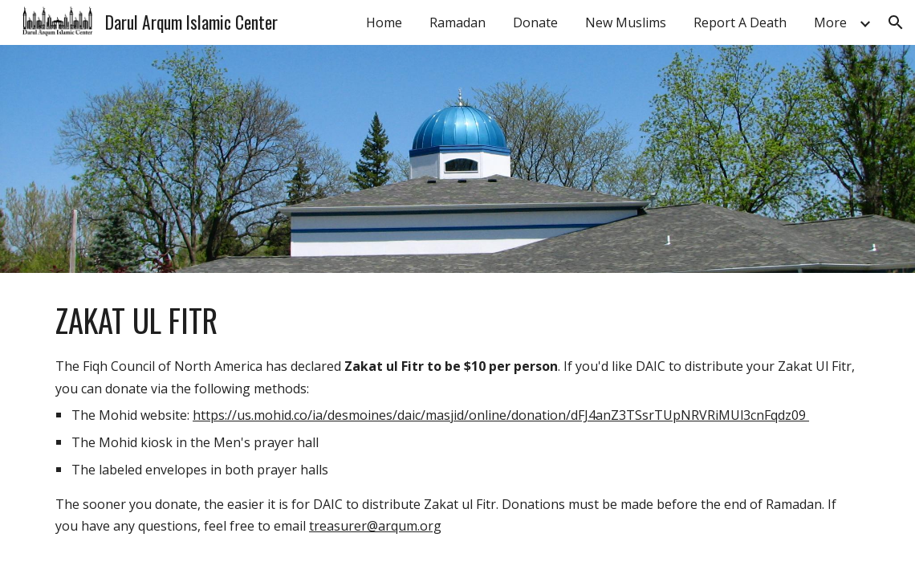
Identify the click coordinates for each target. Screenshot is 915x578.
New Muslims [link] (625, 22)
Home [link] (384, 22)
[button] (895, 22)
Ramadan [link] (457, 22)
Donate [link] (535, 22)
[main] (457, 417)
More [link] (830, 22)
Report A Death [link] (740, 22)
